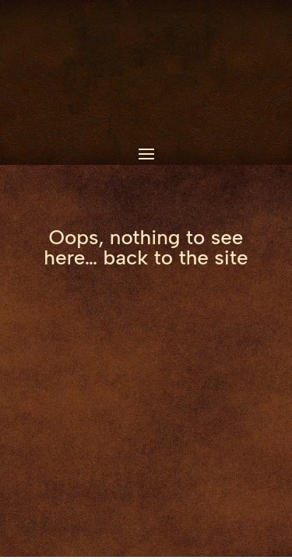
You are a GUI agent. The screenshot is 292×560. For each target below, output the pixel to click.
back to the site (176, 257)
